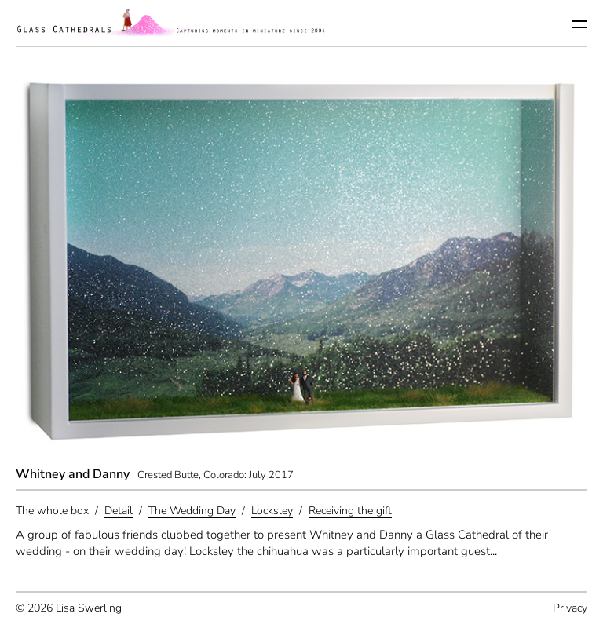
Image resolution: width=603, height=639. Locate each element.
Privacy (570, 608)
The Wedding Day (192, 510)
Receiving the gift (350, 510)
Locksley (272, 510)
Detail (118, 510)
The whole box (52, 510)
